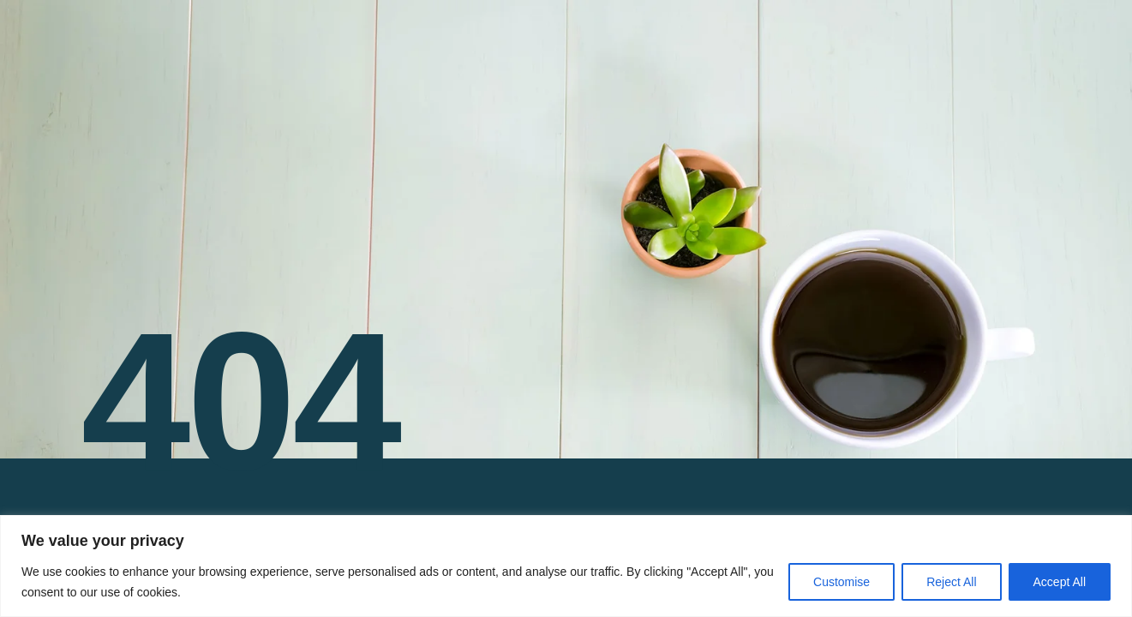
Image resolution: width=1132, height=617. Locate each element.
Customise (841, 582)
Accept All (1059, 582)
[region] (566, 566)
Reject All (951, 582)
